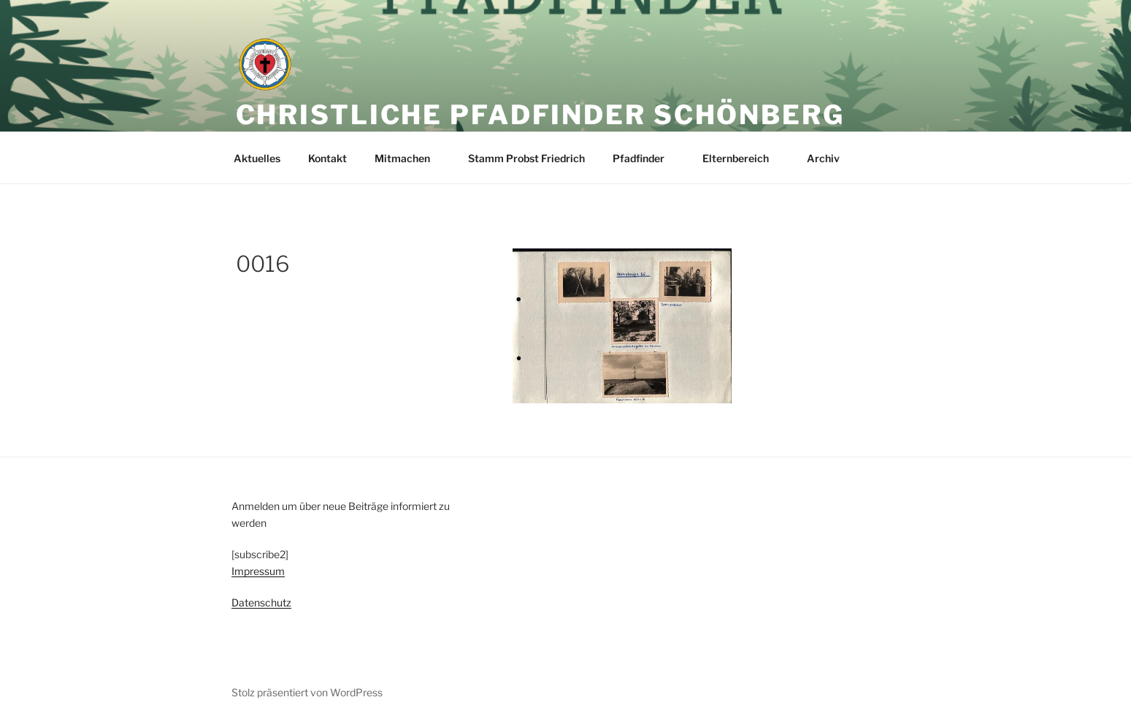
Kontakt (327, 158)
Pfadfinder (645, 158)
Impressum (258, 571)
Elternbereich (742, 158)
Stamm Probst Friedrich (526, 158)
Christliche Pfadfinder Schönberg (540, 115)
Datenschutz (261, 602)
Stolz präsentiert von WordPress (307, 692)
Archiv (830, 158)
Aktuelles (257, 158)
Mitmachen (409, 158)
